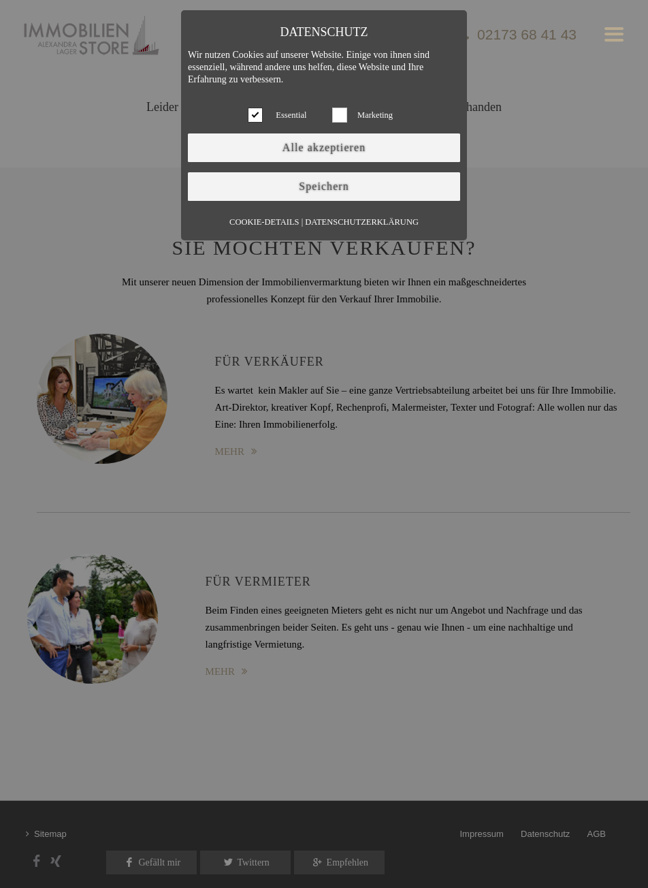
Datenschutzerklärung (362, 222)
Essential (291, 115)
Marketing (375, 115)
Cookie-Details (264, 222)
